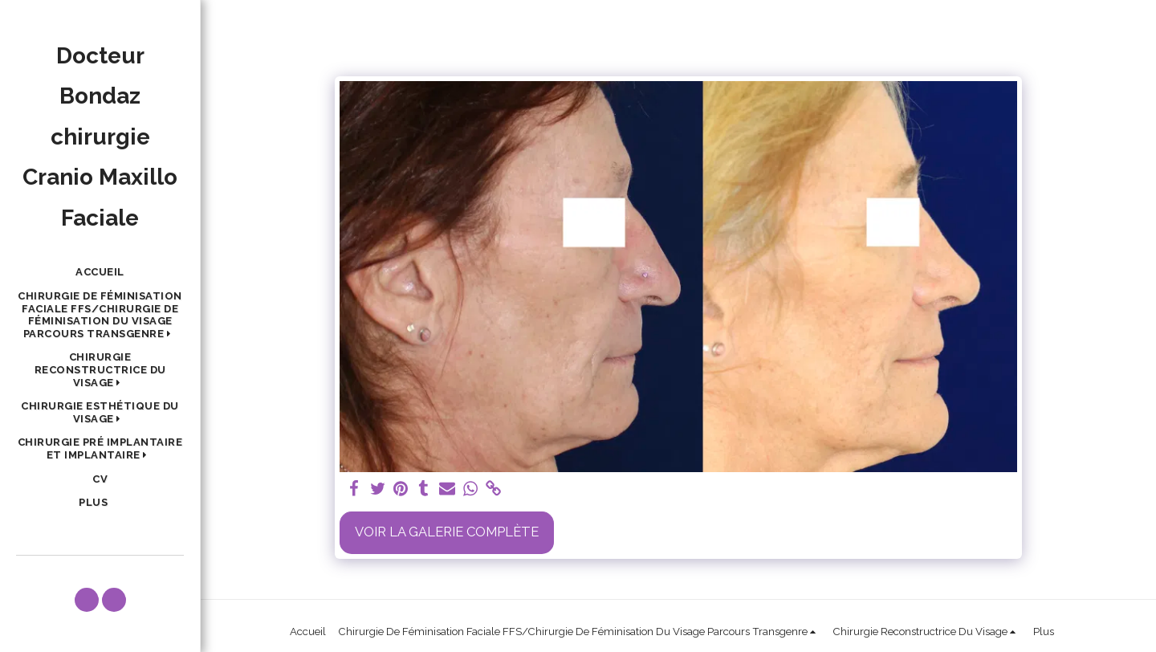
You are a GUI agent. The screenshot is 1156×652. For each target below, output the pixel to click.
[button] (100, 315)
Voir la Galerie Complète (447, 532)
